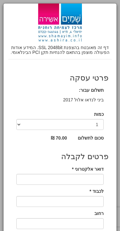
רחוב (99, 213)
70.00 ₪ (59, 138)
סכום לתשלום (91, 138)
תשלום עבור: (91, 90)
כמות (99, 114)
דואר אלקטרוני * (88, 169)
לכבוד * (97, 191)
